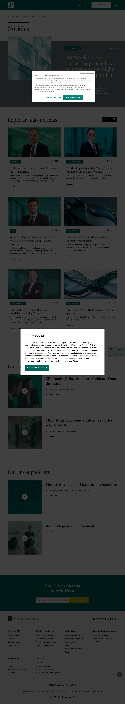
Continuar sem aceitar (87, 73)
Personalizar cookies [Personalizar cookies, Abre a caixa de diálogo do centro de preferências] (53, 97)
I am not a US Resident (35, 368)
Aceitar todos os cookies (73, 97)
